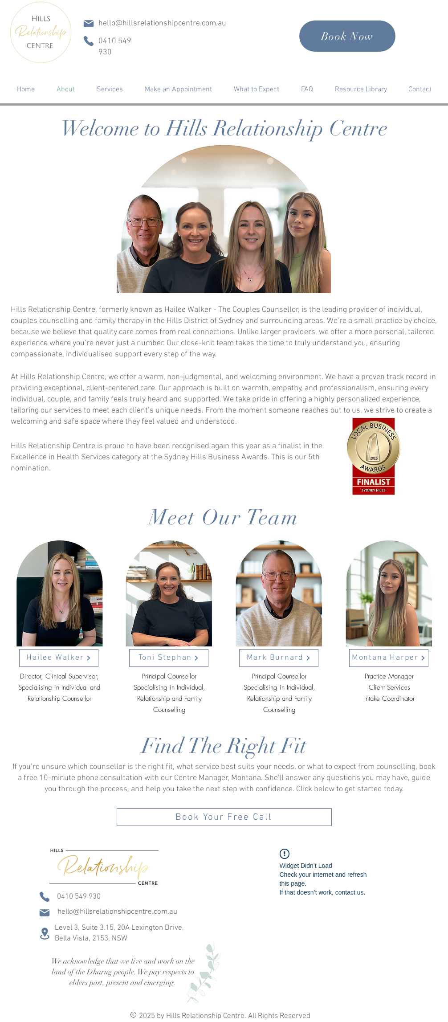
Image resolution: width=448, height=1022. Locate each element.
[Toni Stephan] (168, 658)
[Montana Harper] (388, 658)
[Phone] (88, 41)
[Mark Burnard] (278, 658)
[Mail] (88, 23)
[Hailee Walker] (58, 658)
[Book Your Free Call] (224, 817)
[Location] (44, 933)
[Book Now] (347, 36)
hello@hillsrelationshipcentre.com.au (162, 23)
